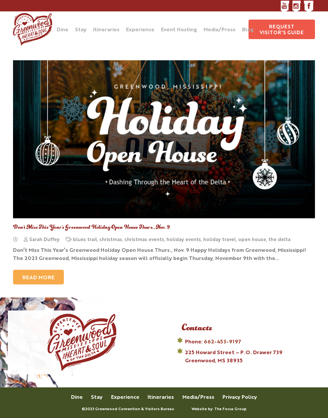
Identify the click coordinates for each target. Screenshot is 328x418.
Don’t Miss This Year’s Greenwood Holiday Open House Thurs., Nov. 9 (91, 227)
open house (252, 239)
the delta (279, 239)
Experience (125, 396)
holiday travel (219, 239)
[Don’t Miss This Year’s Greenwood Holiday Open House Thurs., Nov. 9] (164, 139)
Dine (77, 396)
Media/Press (198, 396)
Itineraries (161, 396)
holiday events (183, 239)
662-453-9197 (222, 341)
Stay (97, 396)
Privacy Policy (239, 396)
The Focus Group (230, 408)
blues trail (85, 239)
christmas (110, 239)
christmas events (144, 239)
